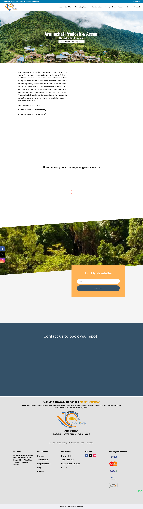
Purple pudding (62, 443)
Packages (41, 456)
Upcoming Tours (81, 7)
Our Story (69, 7)
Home (60, 7)
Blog (39, 468)
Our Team (80, 443)
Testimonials (97, 7)
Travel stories (136, 1)
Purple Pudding (118, 7)
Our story (52, 443)
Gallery (107, 7)
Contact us (72, 443)
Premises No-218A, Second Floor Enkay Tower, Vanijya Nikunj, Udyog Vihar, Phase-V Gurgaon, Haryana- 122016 (23, 460)
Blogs (129, 7)
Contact (137, 7)
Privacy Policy (67, 456)
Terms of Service (68, 460)
